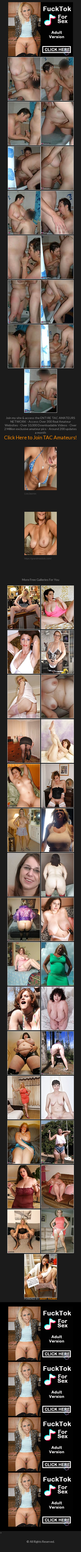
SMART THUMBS (48, 1299)
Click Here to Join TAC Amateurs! (40, 437)
